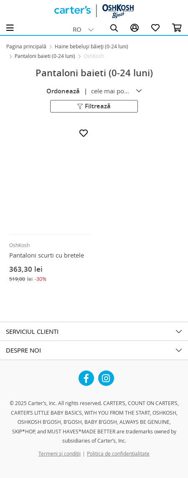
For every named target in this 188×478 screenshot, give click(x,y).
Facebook (86, 375)
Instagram (106, 375)
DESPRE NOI (23, 350)
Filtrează (94, 106)
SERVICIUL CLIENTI (32, 331)
